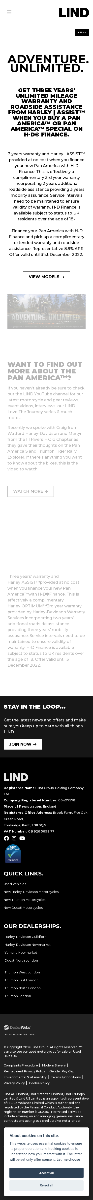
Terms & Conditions (66, 1077)
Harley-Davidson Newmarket (28, 945)
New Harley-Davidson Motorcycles (31, 892)
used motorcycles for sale (48, 1051)
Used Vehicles (15, 884)
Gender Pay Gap (61, 1071)
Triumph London (18, 996)
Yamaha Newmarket (21, 952)
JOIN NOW (20, 744)
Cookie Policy (39, 1083)
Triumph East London (21, 980)
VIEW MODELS (44, 276)
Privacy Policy (14, 1083)
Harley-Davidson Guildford (26, 937)
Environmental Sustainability (25, 1077)
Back (82, 32)
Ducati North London (21, 960)
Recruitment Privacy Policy (24, 1071)
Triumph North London (23, 988)
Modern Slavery (54, 1065)
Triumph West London (22, 972)
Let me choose (68, 1160)
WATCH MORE (28, 491)
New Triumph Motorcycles (24, 900)
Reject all (46, 1185)
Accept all (46, 1173)
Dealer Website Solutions (19, 1034)
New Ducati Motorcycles (23, 908)
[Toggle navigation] (9, 12)
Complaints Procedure (21, 1065)
